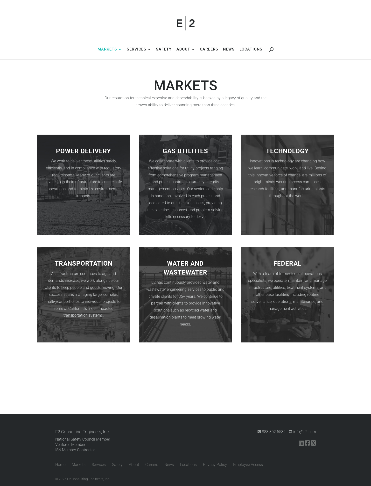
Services (99, 464)
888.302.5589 (272, 431)
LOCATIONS (250, 49)
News (169, 464)
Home (60, 464)
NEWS (229, 49)
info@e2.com (302, 431)
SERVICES (136, 49)
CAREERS (209, 49)
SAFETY (164, 49)
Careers (151, 464)
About (134, 464)
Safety (117, 464)
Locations (188, 464)
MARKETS (107, 49)
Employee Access (248, 464)
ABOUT (183, 49)
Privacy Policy (215, 464)
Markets (78, 464)
